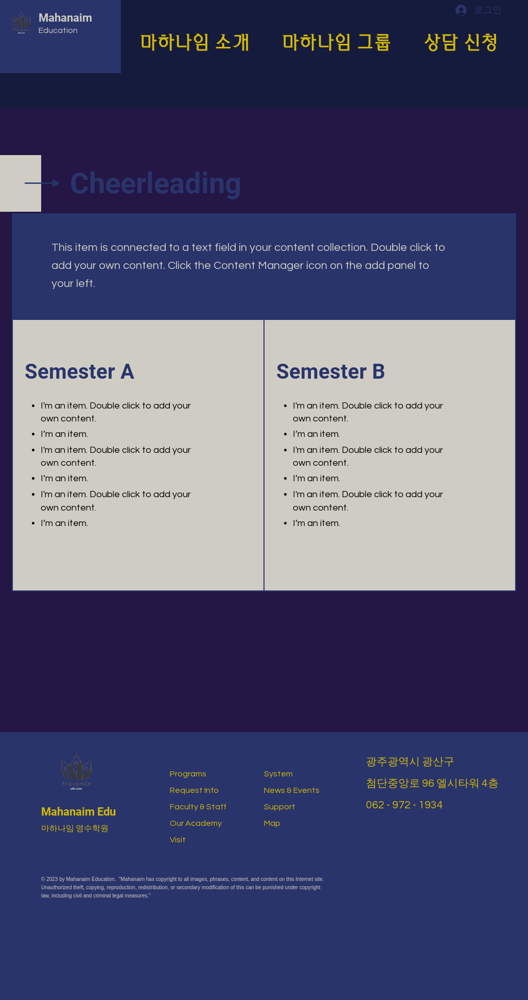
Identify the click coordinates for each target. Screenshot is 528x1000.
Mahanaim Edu (78, 811)
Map (272, 823)
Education (58, 30)
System (278, 774)
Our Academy (196, 823)
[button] (202, 39)
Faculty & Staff (198, 807)
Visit (178, 840)
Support (279, 807)
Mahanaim (65, 17)
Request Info (194, 790)
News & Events (292, 790)
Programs (188, 774)
